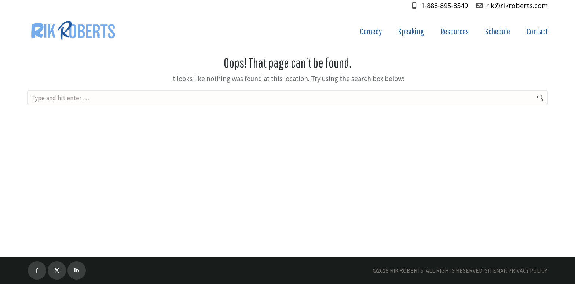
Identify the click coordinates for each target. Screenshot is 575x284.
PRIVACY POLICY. (528, 270)
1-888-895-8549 (439, 5)
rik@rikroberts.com (511, 5)
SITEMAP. (496, 270)
